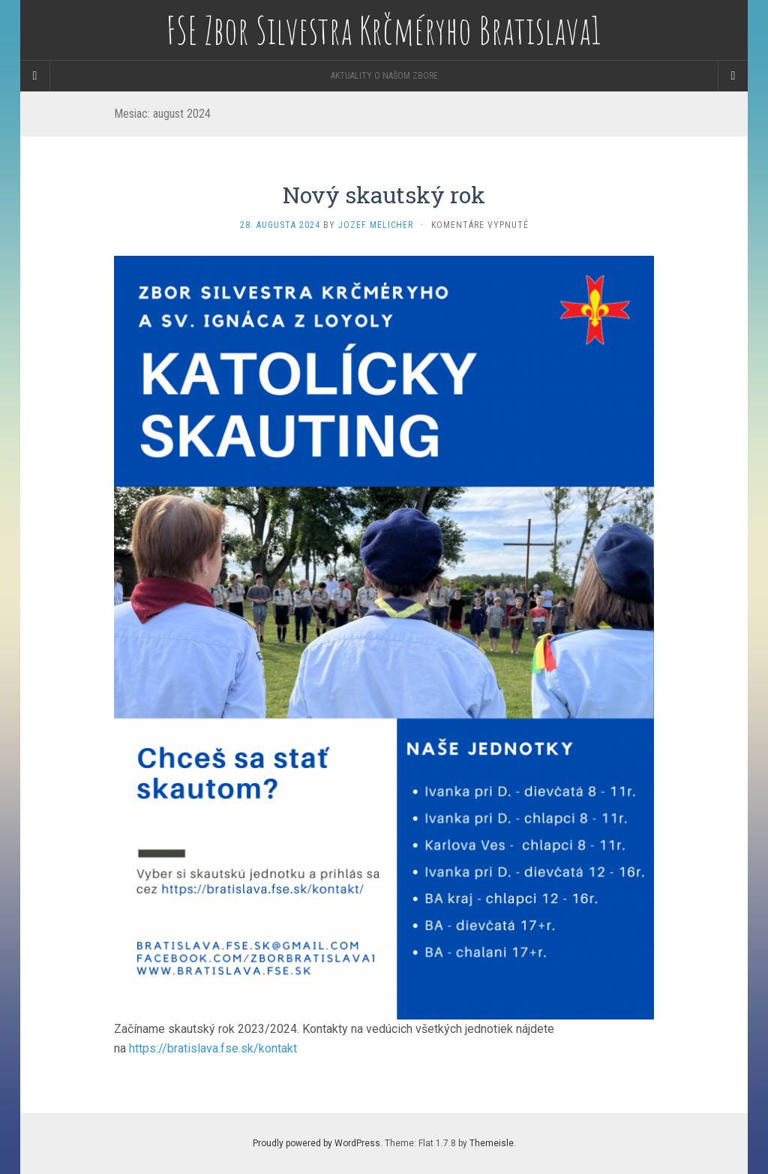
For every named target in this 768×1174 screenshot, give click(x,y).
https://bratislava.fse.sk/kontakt (213, 1048)
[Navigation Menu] (733, 76)
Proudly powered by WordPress (316, 1143)
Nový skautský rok (384, 194)
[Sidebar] (35, 76)
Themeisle (492, 1143)
